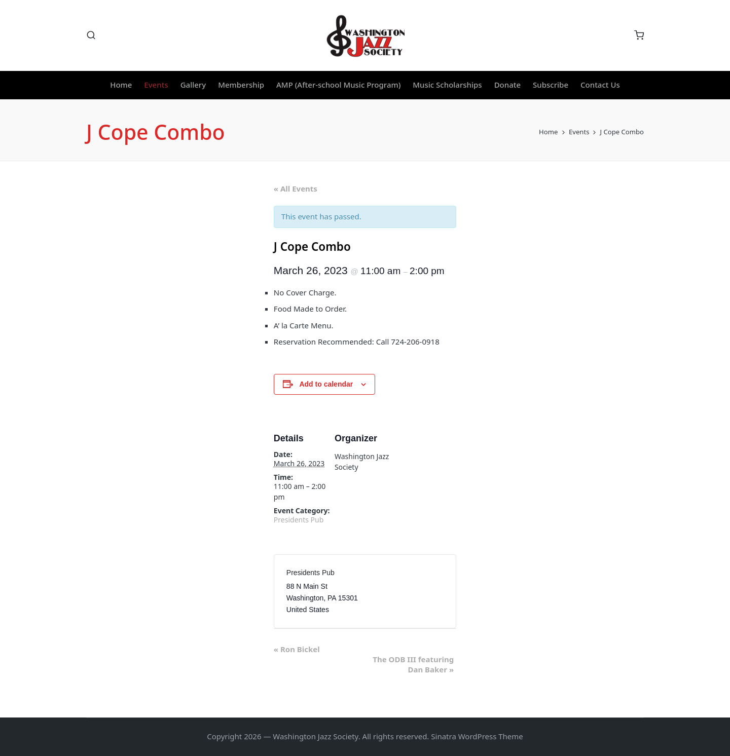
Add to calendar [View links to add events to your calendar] (326, 384)
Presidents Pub (298, 519)
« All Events (295, 188)
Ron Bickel (297, 649)
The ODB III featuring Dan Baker (413, 664)
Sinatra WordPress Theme (477, 736)
